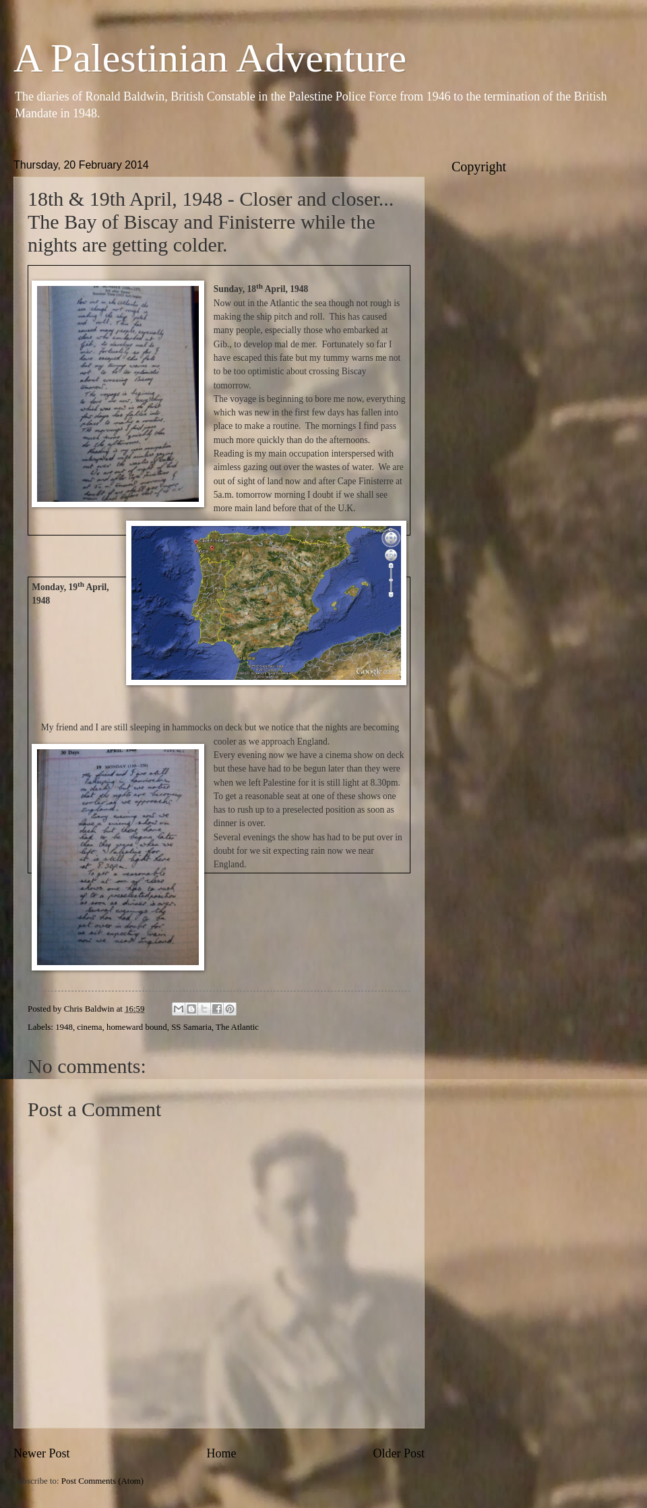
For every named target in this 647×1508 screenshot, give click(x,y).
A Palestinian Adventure (209, 58)
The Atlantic (237, 1027)
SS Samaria (191, 1027)
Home (221, 1453)
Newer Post (41, 1453)
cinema (89, 1027)
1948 (64, 1027)
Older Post (399, 1453)
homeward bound (136, 1027)
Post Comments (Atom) (102, 1481)
